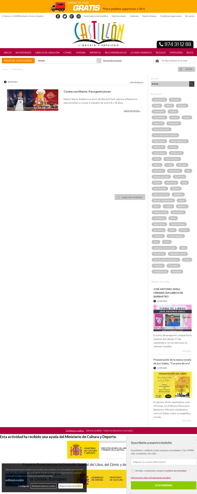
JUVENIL (81, 52)
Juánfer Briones (178, 224)
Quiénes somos (119, 16)
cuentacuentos (160, 272)
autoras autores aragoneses (166, 260)
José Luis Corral (161, 194)
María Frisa (171, 183)
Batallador (178, 194)
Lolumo (187, 117)
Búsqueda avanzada (112, 60)
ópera (156, 206)
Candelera (158, 236)
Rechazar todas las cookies (43, 486)
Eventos (172, 147)
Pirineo (169, 106)
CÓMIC (67, 52)
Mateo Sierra (159, 141)
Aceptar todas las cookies (71, 486)
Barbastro (175, 100)
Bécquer (184, 230)
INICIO (8, 52)
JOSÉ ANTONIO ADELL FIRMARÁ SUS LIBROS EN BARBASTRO (168, 293)
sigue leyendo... (132, 110)
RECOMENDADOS (116, 52)
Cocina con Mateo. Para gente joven (87, 91)
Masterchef (158, 147)
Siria (188, 171)
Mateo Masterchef (179, 141)
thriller (173, 218)
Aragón (157, 106)
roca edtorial (159, 218)
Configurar (23, 486)
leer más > (187, 350)
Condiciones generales (171, 16)
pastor (181, 200)
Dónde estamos (149, 16)
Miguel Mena (159, 224)
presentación (159, 100)
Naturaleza (158, 171)
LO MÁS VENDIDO (141, 52)
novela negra (159, 153)
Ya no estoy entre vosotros (165, 135)
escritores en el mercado (164, 248)
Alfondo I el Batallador (163, 200)
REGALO (161, 52)
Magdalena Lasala (178, 254)
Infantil (157, 159)
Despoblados (159, 117)
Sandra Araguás (176, 236)
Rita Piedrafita (160, 189)
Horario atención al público (96, 16)
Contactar (134, 16)
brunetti (174, 117)
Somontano (159, 111)
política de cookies (14, 480)
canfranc (175, 189)
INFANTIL (95, 52)
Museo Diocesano (161, 129)
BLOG (190, 52)
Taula (184, 183)
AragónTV (158, 123)
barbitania (176, 272)
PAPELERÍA (176, 52)
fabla (183, 248)
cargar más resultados (132, 197)
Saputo (187, 260)
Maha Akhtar (174, 171)
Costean (168, 206)
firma (156, 242)
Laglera (173, 111)
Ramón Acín (174, 123)
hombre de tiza (160, 212)
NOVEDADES (23, 52)
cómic (172, 230)
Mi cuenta (189, 16)
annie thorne (178, 212)
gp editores (158, 230)
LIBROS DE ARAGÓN (47, 52)
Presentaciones (172, 159)
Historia (157, 165)
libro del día (159, 254)
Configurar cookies (75, 430)
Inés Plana (179, 177)
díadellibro (158, 266)
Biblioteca (182, 206)
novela (169, 165)
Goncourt (182, 165)
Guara (167, 242)
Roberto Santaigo (161, 177)
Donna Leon (176, 153)
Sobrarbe (182, 106)
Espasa (157, 183)
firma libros (173, 266)
